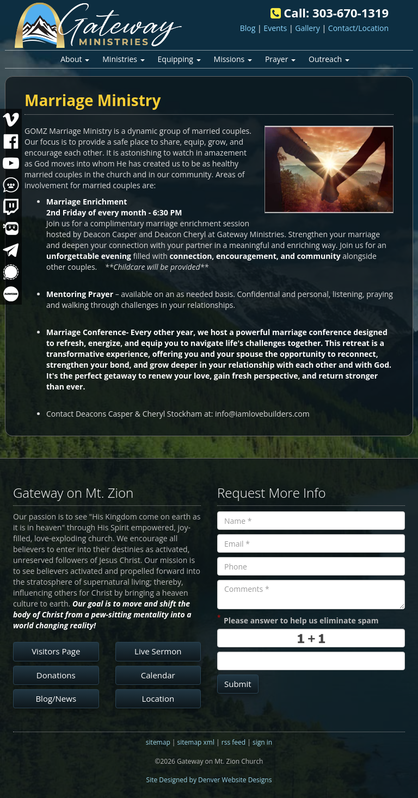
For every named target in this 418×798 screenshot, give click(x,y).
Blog (248, 28)
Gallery (307, 28)
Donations (56, 675)
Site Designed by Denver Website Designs (209, 779)
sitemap (158, 742)
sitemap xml (195, 742)
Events (275, 28)
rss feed (233, 742)
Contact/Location (358, 28)
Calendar (158, 675)
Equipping (179, 59)
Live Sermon (157, 651)
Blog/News (55, 698)
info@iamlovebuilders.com (262, 414)
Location (158, 698)
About (74, 59)
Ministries (123, 59)
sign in (262, 742)
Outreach (329, 59)
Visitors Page (56, 651)
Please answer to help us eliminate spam (297, 620)
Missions (233, 59)
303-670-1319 (350, 12)
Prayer (280, 59)
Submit (237, 683)
